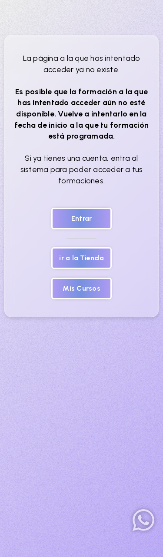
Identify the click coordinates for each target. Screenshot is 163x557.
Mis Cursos (81, 288)
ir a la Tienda (81, 258)
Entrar (81, 218)
